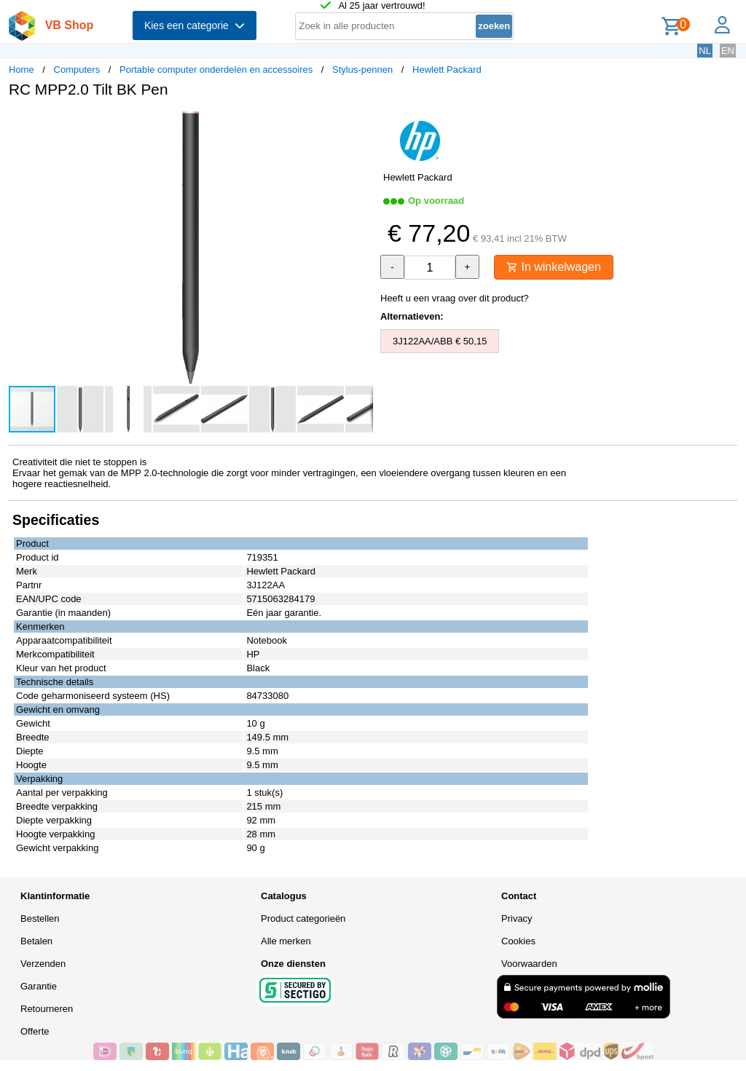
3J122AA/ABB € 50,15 (440, 341)
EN (727, 50)
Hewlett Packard (447, 69)
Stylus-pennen (362, 69)
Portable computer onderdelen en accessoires (216, 69)
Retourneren (46, 1008)
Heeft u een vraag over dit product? (454, 298)
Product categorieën (303, 918)
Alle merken (286, 941)
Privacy (517, 918)
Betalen (36, 941)
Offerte (35, 1031)
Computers (77, 69)
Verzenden (43, 963)
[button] (360, 124)
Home (21, 69)
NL (705, 50)
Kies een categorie (194, 25)
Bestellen (39, 918)
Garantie (38, 986)
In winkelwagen (553, 267)
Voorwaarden (529, 963)
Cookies (518, 941)
